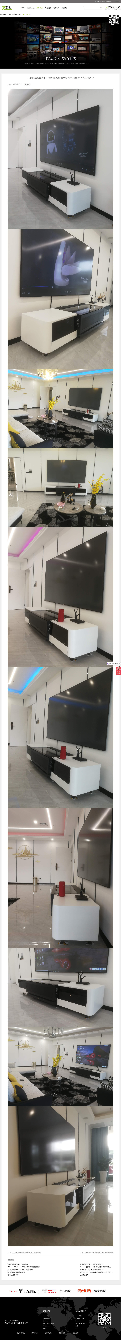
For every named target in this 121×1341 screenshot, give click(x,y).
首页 (23, 8)
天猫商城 (30, 1291)
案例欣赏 (16, 14)
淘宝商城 (100, 1291)
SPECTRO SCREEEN (80, 1323)
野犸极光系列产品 (13, 1275)
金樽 (76, 1326)
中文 (116, 1)
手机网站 (104, 1327)
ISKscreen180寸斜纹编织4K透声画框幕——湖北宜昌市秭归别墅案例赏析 (96, 1272)
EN (119, 1)
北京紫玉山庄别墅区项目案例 (16, 1272)
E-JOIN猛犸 (78, 1316)
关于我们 (103, 1)
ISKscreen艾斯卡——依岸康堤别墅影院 (91, 1264)
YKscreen (45, 1321)
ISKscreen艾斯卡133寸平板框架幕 (18, 1264)
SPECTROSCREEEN (48, 1323)
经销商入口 (110, 1)
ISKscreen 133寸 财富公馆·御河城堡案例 (92, 1269)
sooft (44, 1328)
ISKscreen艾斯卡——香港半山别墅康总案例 (20, 1269)
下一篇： (96, 1253)
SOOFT (77, 1328)
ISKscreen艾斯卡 (47, 1318)
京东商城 (65, 1291)
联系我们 (97, 1)
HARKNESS (46, 1326)
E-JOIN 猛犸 (26, 14)
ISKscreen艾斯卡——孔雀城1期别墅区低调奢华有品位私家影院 (96, 1267)
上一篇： (25, 1253)
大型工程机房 (84, 1275)
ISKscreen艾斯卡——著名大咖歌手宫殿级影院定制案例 (24, 1267)
